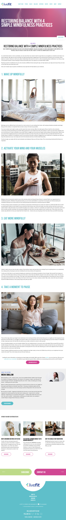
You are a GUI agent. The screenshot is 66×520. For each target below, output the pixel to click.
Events (51, 4)
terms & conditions (28, 517)
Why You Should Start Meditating (54, 439)
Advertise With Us (33, 496)
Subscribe (16, 472)
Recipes (46, 4)
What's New (20, 4)
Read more (6, 454)
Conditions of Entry (37, 517)
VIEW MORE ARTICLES (33, 362)
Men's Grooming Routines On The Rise (10, 439)
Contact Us (50, 472)
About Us (33, 494)
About (55, 4)
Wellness (36, 4)
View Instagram (7, 403)
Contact (59, 4)
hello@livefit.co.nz (33, 511)
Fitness (26, 4)
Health (30, 4)
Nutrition (41, 4)
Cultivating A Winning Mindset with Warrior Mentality (32, 439)
